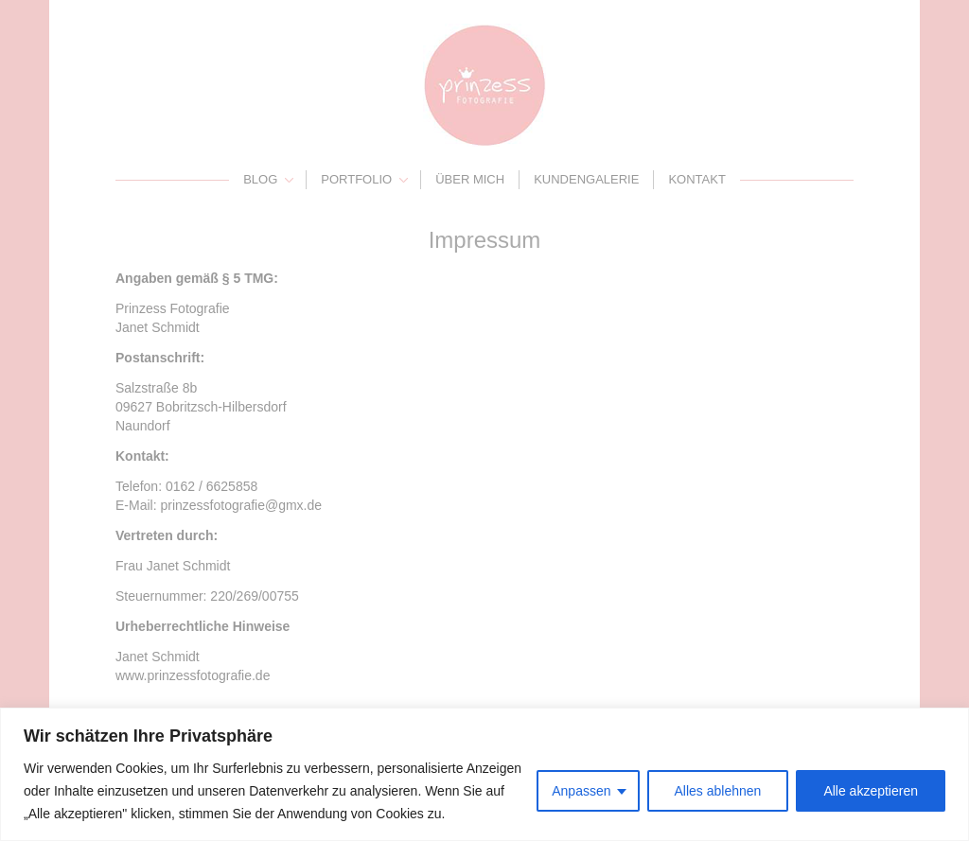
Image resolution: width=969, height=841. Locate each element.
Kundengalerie (586, 179)
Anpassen (581, 790)
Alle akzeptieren (870, 790)
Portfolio (356, 179)
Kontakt (696, 179)
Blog (260, 179)
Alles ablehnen (718, 790)
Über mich (469, 179)
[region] (484, 774)
